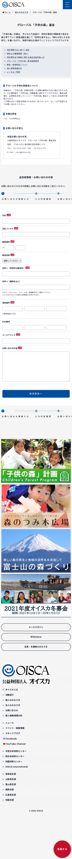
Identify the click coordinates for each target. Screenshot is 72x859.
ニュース (9, 762)
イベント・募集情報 (14, 768)
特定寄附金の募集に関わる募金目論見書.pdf (26, 57)
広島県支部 (10, 834)
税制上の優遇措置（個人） (18, 54)
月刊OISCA (36, 677)
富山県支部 (10, 824)
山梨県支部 (10, 819)
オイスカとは (11, 729)
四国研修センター (13, 801)
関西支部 (9, 829)
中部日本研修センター (16, 791)
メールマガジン (36, 667)
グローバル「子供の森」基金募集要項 (23, 61)
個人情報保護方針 (14, 68)
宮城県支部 (10, 814)
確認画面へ (36, 413)
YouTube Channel (16, 783)
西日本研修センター (14, 796)
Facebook (11, 778)
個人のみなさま (21, 12)
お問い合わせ (11, 750)
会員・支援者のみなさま (36, 686)
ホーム (6, 12)
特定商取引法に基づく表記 (18, 50)
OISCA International (16, 806)
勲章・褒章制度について (17, 65)
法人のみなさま (12, 745)
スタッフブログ (12, 773)
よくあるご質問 (13, 72)
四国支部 (9, 840)
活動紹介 (9, 734)
